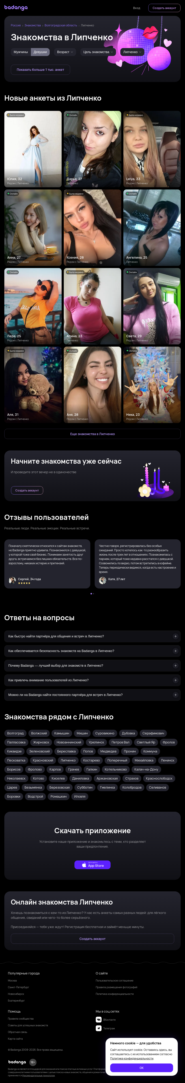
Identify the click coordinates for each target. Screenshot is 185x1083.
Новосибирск (16, 994)
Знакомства (33, 25)
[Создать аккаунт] (164, 8)
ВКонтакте (106, 1019)
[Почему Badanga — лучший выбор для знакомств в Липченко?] (92, 666)
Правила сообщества (21, 1018)
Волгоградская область (61, 25)
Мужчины (21, 52)
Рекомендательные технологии (38, 1075)
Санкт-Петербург (18, 987)
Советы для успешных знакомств (28, 1025)
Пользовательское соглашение (114, 980)
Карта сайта (15, 1038)
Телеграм (105, 1028)
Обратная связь (17, 1032)
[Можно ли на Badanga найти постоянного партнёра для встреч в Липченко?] (92, 695)
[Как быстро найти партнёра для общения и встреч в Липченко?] (92, 636)
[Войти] (137, 8)
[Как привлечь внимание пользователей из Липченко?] (92, 680)
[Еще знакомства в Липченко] (92, 434)
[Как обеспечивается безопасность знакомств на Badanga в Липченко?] (92, 651)
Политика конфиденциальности (115, 994)
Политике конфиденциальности (131, 1058)
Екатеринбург (16, 1000)
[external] (92, 864)
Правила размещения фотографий (116, 987)
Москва (12, 980)
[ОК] (141, 1067)
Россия (16, 25)
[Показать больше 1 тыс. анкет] (40, 70)
